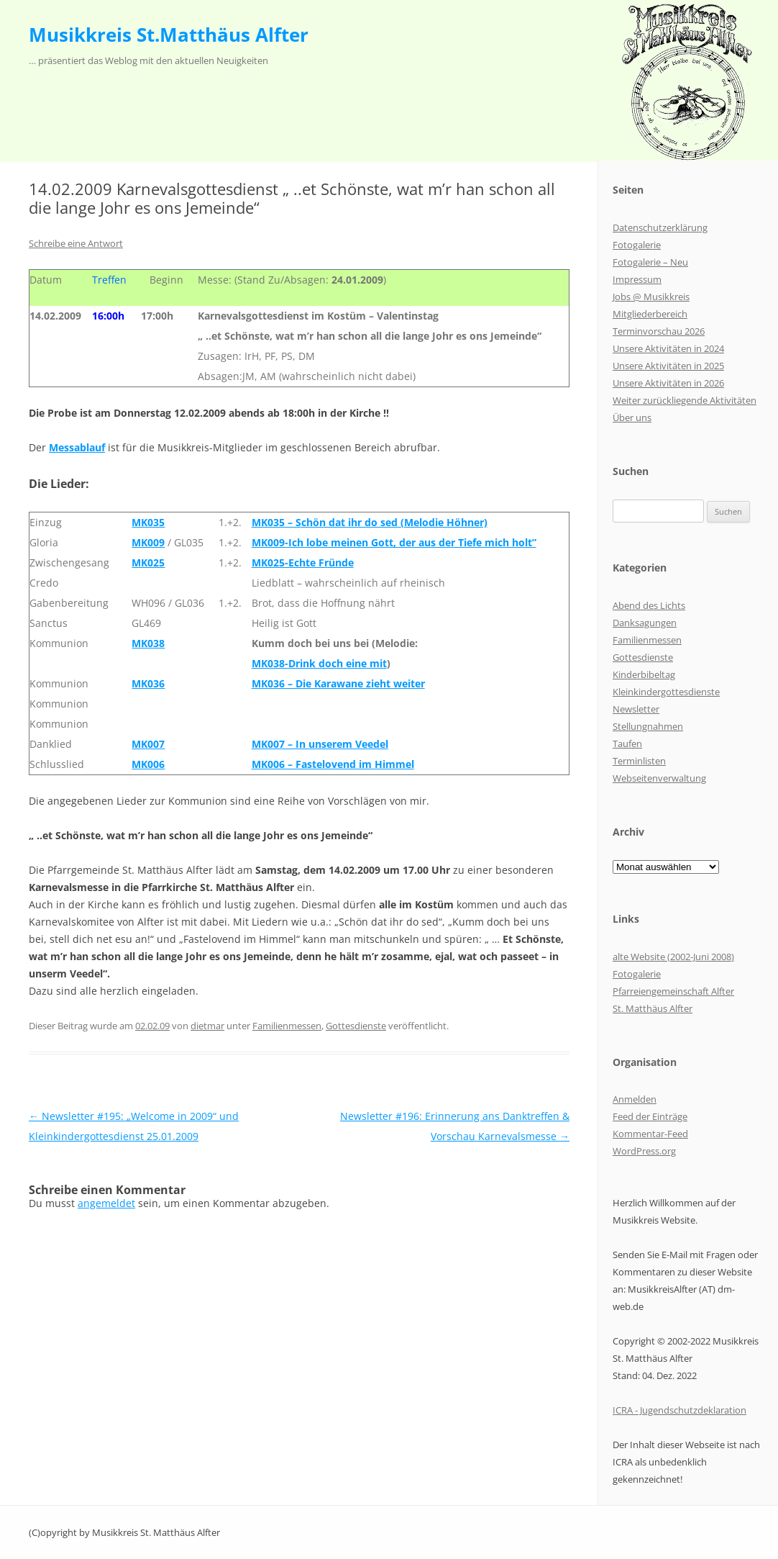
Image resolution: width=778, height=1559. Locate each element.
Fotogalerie (637, 244)
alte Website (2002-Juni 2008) (673, 956)
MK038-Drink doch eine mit (319, 663)
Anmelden (634, 1099)
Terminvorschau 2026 (659, 331)
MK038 (148, 643)
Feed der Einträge (650, 1116)
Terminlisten (639, 760)
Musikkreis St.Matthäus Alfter (168, 35)
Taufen (627, 743)
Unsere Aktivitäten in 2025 (668, 365)
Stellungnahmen (648, 726)
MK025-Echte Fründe (303, 562)
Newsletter (636, 708)
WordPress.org (644, 1150)
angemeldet (106, 1203)
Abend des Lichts (649, 605)
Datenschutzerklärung (660, 227)
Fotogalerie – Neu (650, 262)
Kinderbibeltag (644, 674)
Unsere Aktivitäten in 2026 (668, 382)
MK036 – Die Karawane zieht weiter (338, 683)
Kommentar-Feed (650, 1133)
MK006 (148, 764)
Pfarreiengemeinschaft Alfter (673, 991)
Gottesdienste (356, 1025)
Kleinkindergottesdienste (666, 691)
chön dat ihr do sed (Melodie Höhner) (394, 522)
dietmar (207, 1025)
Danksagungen (645, 622)
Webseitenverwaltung (659, 778)
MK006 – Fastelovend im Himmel (333, 764)
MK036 (148, 683)
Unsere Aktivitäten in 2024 (668, 348)
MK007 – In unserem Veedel (320, 744)
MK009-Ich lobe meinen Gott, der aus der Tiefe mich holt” (394, 542)
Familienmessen (286, 1025)
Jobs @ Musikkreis (651, 296)
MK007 (148, 744)
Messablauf (77, 447)
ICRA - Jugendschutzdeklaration (679, 1410)
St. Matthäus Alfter (652, 1008)
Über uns (632, 417)
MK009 (148, 542)
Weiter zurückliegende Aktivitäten (684, 400)
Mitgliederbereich (650, 313)
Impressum (637, 279)
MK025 (148, 562)
